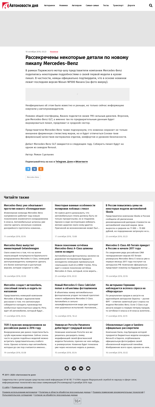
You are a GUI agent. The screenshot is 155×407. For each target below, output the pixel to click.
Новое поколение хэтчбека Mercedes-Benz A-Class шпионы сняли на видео (74, 248)
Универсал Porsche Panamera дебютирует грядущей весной (73, 326)
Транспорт (118, 5)
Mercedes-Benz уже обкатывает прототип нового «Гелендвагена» (24, 207)
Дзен (70, 161)
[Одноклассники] (40, 169)
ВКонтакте (81, 161)
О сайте (6, 387)
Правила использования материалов (19, 392)
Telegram (60, 161)
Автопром (77, 5)
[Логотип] (20, 5)
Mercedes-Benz (33, 177)
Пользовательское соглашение (17, 395)
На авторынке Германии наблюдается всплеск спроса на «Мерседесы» (125, 288)
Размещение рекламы (22, 387)
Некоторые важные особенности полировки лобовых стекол (75, 207)
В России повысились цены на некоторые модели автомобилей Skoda (126, 208)
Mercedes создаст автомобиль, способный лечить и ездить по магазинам (23, 288)
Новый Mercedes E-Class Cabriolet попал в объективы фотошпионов (76, 286)
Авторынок (49, 5)
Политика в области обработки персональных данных (65, 392)
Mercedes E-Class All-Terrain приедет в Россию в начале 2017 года (128, 247)
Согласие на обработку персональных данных (56, 395)
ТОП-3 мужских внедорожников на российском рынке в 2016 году (25, 326)
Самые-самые (92, 5)
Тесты (106, 5)
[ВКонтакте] (34, 169)
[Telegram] (27, 169)
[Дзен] (67, 368)
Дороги (131, 5)
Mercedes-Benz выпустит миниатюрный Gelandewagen (21, 247)
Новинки (63, 5)
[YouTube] (88, 368)
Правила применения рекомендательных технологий (118, 392)
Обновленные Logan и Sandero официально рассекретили (124, 326)
